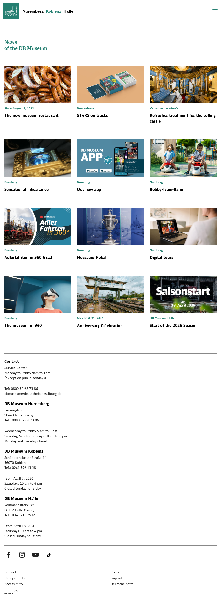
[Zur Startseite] (11, 11)
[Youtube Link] (35, 554)
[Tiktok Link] (48, 554)
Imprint (116, 578)
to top (8, 594)
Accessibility (13, 584)
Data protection (16, 578)
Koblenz (53, 11)
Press (114, 572)
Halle (68, 11)
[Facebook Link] (8, 554)
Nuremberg (33, 11)
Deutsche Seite (121, 584)
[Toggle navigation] (215, 11)
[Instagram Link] (22, 554)
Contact (10, 572)
